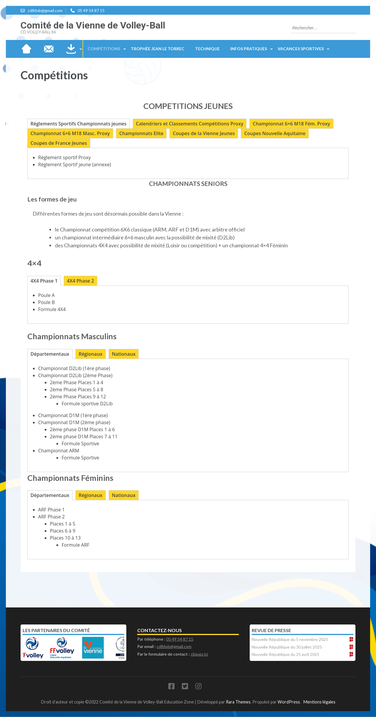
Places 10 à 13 (65, 538)
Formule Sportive (80, 443)
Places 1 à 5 (62, 523)
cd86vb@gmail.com (45, 10)
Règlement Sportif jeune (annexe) (74, 164)
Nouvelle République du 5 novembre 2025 (290, 639)
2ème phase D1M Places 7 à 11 (84, 436)
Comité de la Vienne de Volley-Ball (93, 25)
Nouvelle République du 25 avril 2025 (285, 654)
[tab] (78, 124)
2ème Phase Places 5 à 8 (76, 389)
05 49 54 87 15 (91, 10)
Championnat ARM (58, 450)
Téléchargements (71, 49)
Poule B (46, 302)
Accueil (26, 49)
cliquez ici (199, 653)
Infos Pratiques (248, 48)
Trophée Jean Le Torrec (157, 48)
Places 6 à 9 (62, 531)
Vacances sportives (301, 48)
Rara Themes (238, 701)
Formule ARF (75, 545)
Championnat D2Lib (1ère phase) (74, 368)
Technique (207, 48)
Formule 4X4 (52, 309)
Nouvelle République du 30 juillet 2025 (287, 646)
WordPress (289, 701)
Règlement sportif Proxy (64, 157)
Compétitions (104, 48)
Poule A (46, 295)
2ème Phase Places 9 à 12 (78, 396)
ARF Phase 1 (51, 509)
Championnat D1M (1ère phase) (73, 415)
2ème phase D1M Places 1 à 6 (82, 429)
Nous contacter (49, 49)
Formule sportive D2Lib (87, 403)
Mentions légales (319, 701)
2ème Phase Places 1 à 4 (77, 382)
